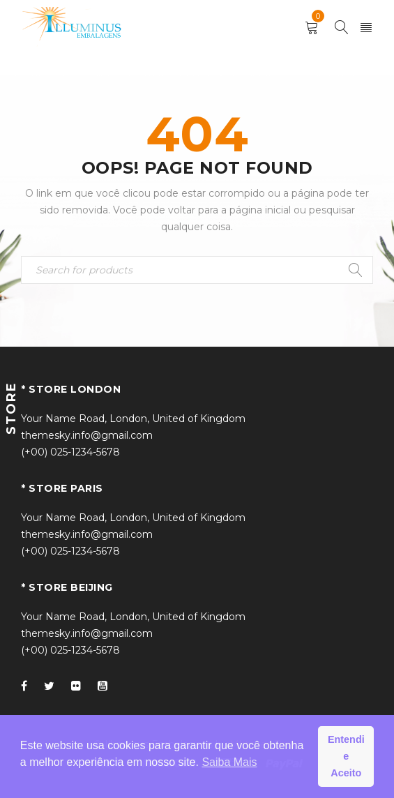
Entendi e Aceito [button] (346, 756)
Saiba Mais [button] (229, 762)
